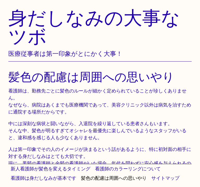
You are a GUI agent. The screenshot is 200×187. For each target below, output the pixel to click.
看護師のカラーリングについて (128, 169)
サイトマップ (165, 178)
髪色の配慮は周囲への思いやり (114, 178)
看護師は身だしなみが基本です (43, 178)
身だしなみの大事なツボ (94, 27)
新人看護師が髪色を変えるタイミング (50, 169)
